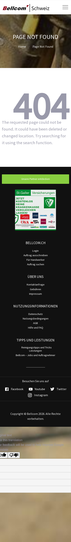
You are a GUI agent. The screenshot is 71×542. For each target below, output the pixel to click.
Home (22, 46)
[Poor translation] (14, 455)
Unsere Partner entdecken (35, 179)
